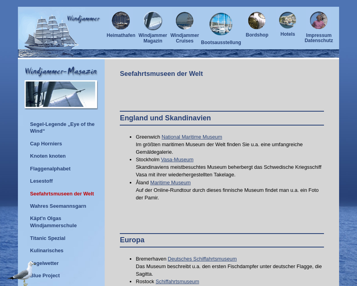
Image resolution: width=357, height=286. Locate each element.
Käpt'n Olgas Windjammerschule (53, 221)
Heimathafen (121, 33)
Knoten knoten (48, 156)
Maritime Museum (170, 183)
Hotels (287, 32)
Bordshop (257, 33)
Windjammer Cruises (184, 36)
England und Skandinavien (165, 118)
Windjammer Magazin (153, 36)
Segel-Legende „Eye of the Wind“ (62, 127)
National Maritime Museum (192, 137)
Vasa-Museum (177, 159)
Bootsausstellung (221, 40)
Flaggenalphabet (50, 169)
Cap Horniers (46, 144)
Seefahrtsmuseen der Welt (161, 73)
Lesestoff (41, 181)
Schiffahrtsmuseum (177, 281)
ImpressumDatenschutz (318, 36)
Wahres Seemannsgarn (58, 206)
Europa (132, 240)
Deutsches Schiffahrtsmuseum (202, 259)
